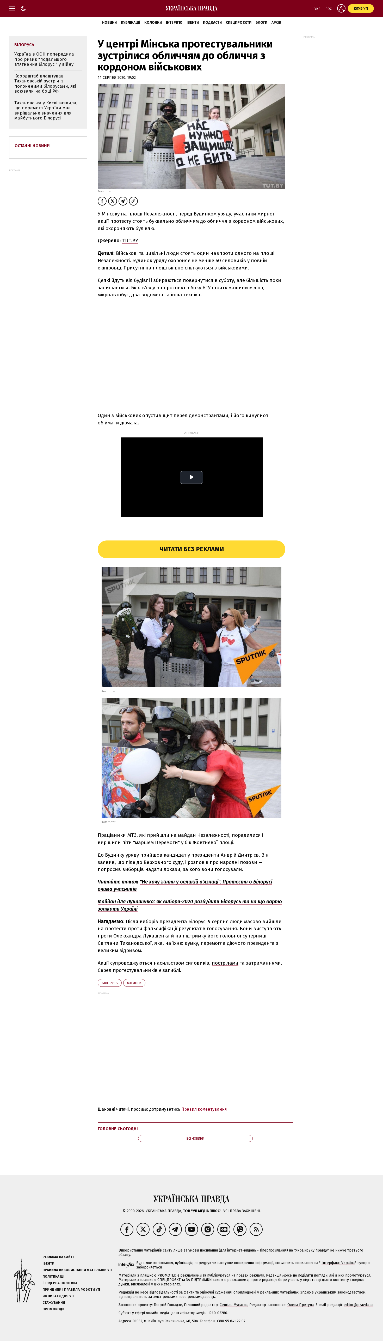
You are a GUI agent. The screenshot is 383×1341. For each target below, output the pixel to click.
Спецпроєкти (238, 22)
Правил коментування (204, 1109)
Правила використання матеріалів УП (77, 1270)
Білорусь (110, 983)
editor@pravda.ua (358, 1305)
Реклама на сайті (58, 1257)
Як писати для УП (58, 1296)
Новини (109, 22)
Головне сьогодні (118, 1128)
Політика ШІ (53, 1276)
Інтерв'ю (174, 22)
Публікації (130, 22)
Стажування (53, 1302)
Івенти (193, 22)
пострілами (225, 963)
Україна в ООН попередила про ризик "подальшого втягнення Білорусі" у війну (44, 59)
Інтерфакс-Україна (338, 1263)
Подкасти (212, 22)
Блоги (261, 22)
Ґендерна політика (59, 1283)
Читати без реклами (191, 549)
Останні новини (32, 145)
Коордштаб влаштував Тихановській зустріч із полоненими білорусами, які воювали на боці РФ (45, 83)
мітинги (134, 983)
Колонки (153, 22)
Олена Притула (300, 1305)
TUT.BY (130, 241)
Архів (276, 22)
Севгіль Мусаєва (234, 1305)
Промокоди (53, 1309)
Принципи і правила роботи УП (71, 1289)
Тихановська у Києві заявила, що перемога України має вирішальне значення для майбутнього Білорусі (45, 110)
